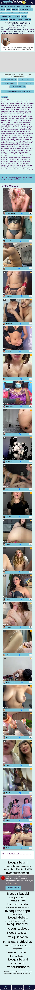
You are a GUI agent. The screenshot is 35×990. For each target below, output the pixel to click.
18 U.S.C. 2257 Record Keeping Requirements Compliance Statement (17, 971)
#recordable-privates (7, 116)
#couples (3, 100)
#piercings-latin (12, 152)
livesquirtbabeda (17, 914)
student (15, 9)
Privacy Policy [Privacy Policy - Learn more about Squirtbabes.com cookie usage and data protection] (13, 883)
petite (8, 9)
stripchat (25, 941)
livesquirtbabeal (17, 959)
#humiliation (4, 111)
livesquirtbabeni (17, 937)
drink (26, 13)
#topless (10, 122)
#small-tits (23, 118)
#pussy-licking (22, 115)
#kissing (11, 111)
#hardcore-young (19, 144)
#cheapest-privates (14, 103)
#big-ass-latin (11, 128)
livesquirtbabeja (10, 942)
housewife (4, 19)
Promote (10, 973)
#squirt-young (18, 161)
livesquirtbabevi (17, 956)
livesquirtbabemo (26, 866)
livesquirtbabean (11, 907)
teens (3, 9)
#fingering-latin (12, 141)
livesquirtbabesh (17, 873)
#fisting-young (13, 143)
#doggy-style (5, 139)
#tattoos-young (20, 165)
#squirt (16, 120)
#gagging (17, 109)
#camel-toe (4, 103)
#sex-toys (11, 118)
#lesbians (28, 111)
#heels (29, 109)
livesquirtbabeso (12, 866)
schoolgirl (4, 13)
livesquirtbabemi (17, 952)
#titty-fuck (4, 122)
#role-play (4, 118)
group (20, 19)
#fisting (3, 109)
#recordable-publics (20, 116)
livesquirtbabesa (17, 897)
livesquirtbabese (24, 921)
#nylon (27, 113)
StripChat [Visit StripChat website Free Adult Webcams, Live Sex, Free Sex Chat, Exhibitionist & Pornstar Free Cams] (7, 31)
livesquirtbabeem (23, 907)
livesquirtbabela (17, 917)
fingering (4, 16)
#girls (26, 122)
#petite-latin (19, 150)
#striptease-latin (6, 163)
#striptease (22, 120)
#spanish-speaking (17, 159)
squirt (19, 6)
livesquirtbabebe (17, 904)
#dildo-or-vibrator (14, 105)
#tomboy (3, 167)
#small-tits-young (6, 159)
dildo (10, 16)
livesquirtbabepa (17, 911)
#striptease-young (16, 163)
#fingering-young (23, 141)
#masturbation (11, 113)
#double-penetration (10, 107)
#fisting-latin (4, 143)
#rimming (29, 116)
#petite (13, 150)
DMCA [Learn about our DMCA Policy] (30, 973)
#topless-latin (17, 167)
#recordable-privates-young (22, 154)
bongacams (17, 949)
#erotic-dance (21, 107)
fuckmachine (24, 9)
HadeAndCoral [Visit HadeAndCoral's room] (13, 28)
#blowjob (19, 102)
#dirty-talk (23, 105)
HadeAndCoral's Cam (8, 6)
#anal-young (19, 126)
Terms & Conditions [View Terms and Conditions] (24, 973)
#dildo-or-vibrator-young (19, 137)
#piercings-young (23, 152)
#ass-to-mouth (5, 102)
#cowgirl (31, 103)
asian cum (27, 19)
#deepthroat (4, 105)
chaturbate (28, 946)
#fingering (29, 107)
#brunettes (4, 130)
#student (26, 163)
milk (31, 9)
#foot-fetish (10, 109)
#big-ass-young (20, 128)
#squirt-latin (9, 161)
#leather (21, 111)
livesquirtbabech (17, 932)
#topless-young (26, 167)
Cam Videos (5, 973)
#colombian (24, 103)
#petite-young (28, 150)
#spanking (10, 120)
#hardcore (24, 109)
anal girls (13, 19)
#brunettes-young (13, 130)
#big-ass (13, 102)
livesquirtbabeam (18, 901)
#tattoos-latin (11, 165)
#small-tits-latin (25, 157)
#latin (15, 146)
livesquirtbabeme (18, 924)
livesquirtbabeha (17, 963)
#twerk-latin (9, 169)
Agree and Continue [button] (13, 887)
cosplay (19, 13)
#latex (16, 111)
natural (17, 16)
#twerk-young (18, 169)
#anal (23, 100)
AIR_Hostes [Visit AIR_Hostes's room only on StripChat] (30, 29)
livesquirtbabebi (17, 893)
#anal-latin (4, 126)
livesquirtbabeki (17, 862)
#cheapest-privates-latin (23, 131)
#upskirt (21, 122)
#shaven (17, 118)
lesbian (12, 13)
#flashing (21, 143)
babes (28, 6)
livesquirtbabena (9, 869)
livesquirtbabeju (11, 921)
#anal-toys (28, 100)
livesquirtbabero (18, 967)
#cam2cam (26, 102)
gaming (23, 16)
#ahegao (18, 100)
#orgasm (7, 115)
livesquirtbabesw (14, 945)
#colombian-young (10, 135)
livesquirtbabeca (24, 869)
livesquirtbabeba (17, 928)
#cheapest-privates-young (9, 133)
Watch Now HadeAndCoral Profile (17, 92)
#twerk (16, 122)
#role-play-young (25, 156)
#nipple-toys (20, 113)
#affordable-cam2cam (13, 124)
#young (30, 169)
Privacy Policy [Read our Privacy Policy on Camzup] (16, 973)
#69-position (11, 100)
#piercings (14, 115)
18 (23, 6)
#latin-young (21, 146)
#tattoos (28, 120)
